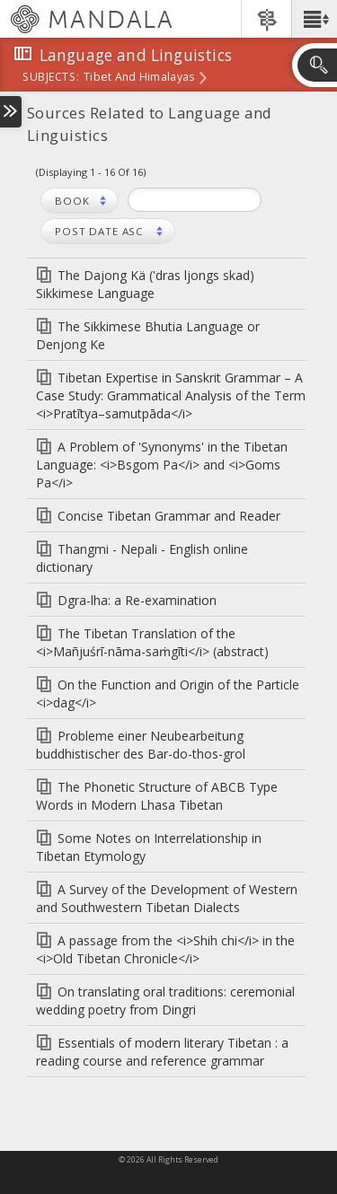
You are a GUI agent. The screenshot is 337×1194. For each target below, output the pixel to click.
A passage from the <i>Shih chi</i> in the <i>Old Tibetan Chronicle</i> (165, 949)
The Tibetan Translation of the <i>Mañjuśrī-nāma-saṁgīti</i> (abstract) (152, 642)
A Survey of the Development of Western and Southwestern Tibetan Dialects (166, 898)
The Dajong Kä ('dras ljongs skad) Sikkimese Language (145, 284)
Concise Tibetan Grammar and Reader (169, 515)
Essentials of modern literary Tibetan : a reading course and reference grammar (162, 1051)
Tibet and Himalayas (139, 78)
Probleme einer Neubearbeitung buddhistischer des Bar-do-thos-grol (140, 744)
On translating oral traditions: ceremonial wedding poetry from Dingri (165, 1000)
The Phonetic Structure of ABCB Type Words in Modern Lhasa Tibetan (157, 795)
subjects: (50, 78)
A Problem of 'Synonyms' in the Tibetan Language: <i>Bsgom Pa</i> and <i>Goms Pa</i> (162, 464)
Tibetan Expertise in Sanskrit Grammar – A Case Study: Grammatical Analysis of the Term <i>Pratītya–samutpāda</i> (171, 395)
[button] (314, 19)
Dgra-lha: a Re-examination (137, 600)
